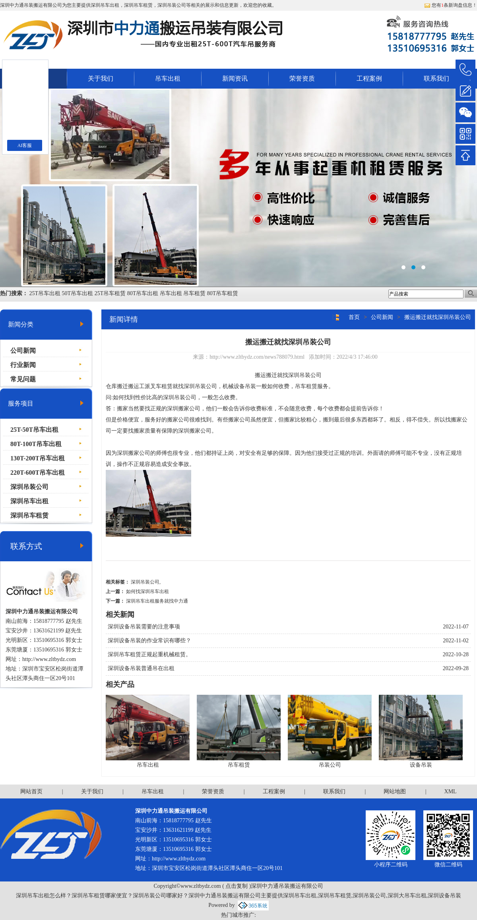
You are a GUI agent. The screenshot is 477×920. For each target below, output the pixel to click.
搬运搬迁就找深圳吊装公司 (437, 317)
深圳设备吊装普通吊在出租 (141, 668)
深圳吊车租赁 (29, 515)
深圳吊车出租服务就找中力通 (157, 601)
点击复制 (236, 886)
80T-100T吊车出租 (36, 444)
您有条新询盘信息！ (450, 5)
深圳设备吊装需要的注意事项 (144, 627)
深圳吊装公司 (29, 486)
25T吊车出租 (45, 293)
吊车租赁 (194, 293)
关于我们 (100, 78)
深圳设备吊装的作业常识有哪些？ (149, 641)
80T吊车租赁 (222, 293)
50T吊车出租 (77, 293)
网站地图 (395, 791)
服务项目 (20, 403)
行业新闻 (23, 364)
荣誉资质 (302, 78)
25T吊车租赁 (110, 293)
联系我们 (436, 78)
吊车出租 (167, 78)
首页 (354, 317)
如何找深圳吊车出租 (147, 591)
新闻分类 (20, 324)
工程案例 (369, 78)
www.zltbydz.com (55, 659)
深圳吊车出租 (105, 5)
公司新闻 (23, 350)
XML (450, 791)
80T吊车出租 (143, 293)
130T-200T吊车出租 (37, 458)
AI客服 (24, 145)
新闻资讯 (235, 78)
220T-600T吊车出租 (37, 472)
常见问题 (23, 379)
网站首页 (31, 791)
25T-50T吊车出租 (34, 429)
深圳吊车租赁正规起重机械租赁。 (149, 654)
